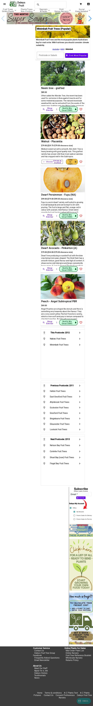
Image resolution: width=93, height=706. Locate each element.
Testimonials (40, 675)
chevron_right (79, 332)
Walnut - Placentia (52, 141)
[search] (50, 4)
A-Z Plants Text (71, 693)
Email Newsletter (41, 660)
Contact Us (39, 650)
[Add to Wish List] (81, 109)
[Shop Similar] (48, 109)
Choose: (52, 162)
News (36, 678)
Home (39, 693)
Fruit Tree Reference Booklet (78, 655)
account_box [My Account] (88, 4)
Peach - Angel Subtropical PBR (59, 301)
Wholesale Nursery (74, 658)
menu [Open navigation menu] (4, 4)
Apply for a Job (41, 670)
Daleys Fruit (21, 4)
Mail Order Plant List (75, 650)
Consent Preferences (65, 695)
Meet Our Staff (40, 668)
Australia (56, 49)
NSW (62, 49)
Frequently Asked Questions (46, 658)
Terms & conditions (53, 693)
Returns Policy (72, 660)
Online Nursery (72, 653)
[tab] (9, 10)
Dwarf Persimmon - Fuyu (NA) (58, 194)
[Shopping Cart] (81, 4)
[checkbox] (16, 35)
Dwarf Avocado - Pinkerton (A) (59, 248)
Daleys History (40, 673)
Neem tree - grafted (53, 88)
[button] (46, 22)
